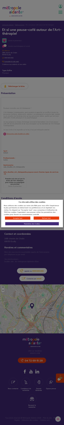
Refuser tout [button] (46, 218)
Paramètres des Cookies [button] (32, 224)
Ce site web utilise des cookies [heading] (32, 202)
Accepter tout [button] (17, 218)
